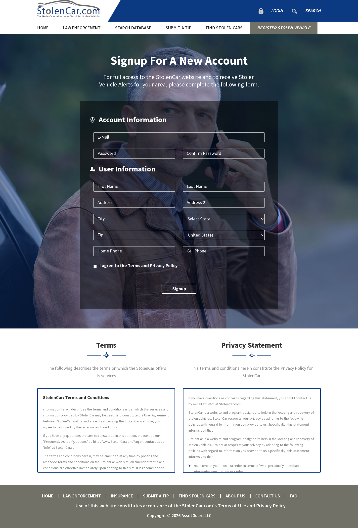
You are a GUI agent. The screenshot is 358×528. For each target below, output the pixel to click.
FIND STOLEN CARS (224, 28)
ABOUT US (235, 496)
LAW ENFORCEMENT (82, 28)
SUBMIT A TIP (178, 28)
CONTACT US (267, 496)
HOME (42, 28)
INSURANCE (122, 496)
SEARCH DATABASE (133, 28)
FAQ (293, 496)
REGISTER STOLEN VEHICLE (283, 28)
